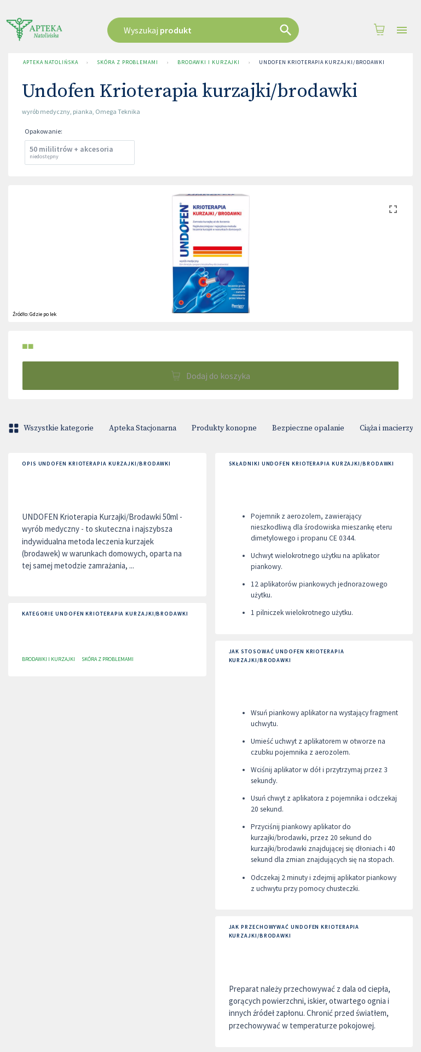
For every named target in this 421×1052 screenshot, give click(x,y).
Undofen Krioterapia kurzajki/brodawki (322, 62)
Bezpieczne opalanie (308, 428)
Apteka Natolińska (50, 62)
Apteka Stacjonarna (142, 428)
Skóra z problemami (127, 62)
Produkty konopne (224, 428)
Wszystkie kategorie (52, 428)
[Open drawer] (402, 30)
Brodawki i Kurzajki (208, 62)
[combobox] (207, 30)
